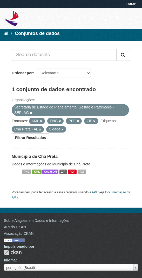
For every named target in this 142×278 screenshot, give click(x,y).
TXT (82, 171)
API (94, 192)
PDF (72, 171)
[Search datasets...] (64, 55)
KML (37, 171)
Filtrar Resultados (30, 138)
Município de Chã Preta (35, 156)
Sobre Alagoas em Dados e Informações (36, 220)
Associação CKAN (18, 233)
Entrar (131, 4)
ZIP (63, 171)
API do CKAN (15, 227)
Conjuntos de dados (37, 33)
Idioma (10, 260)
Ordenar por (22, 73)
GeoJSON (50, 171)
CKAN (13, 252)
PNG (27, 171)
